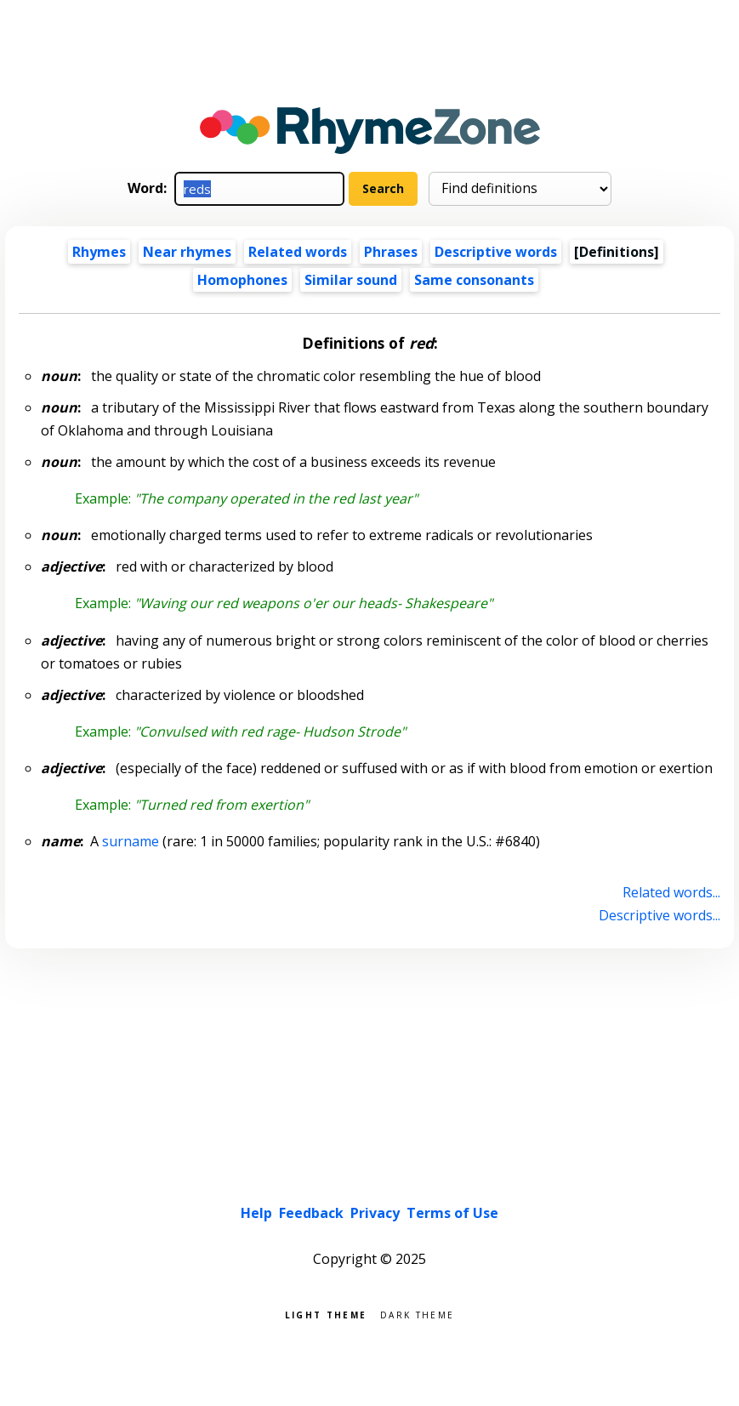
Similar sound (350, 279)
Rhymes (99, 251)
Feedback (311, 1213)
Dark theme (417, 1314)
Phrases (391, 251)
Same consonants (474, 279)
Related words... (671, 892)
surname (130, 841)
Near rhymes (187, 251)
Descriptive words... (659, 915)
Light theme (326, 1314)
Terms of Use (452, 1213)
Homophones (242, 279)
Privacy (375, 1213)
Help (256, 1213)
